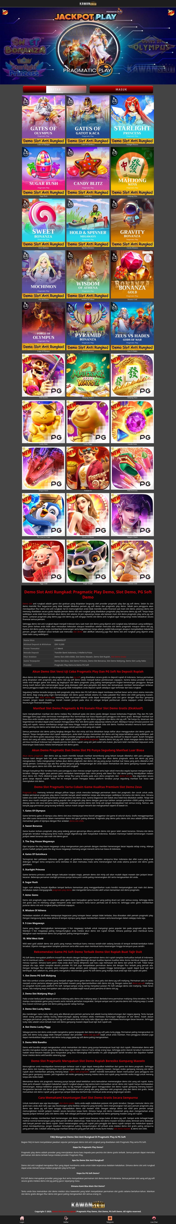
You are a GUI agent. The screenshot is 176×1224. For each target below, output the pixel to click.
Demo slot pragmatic (79, 1071)
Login (22, 1219)
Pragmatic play (29, 792)
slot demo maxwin (122, 1128)
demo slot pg (125, 776)
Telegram (110, 1219)
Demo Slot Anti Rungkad (64, 1211)
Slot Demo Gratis (118, 656)
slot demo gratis (66, 1103)
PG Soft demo (50, 960)
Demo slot (27, 603)
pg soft (77, 677)
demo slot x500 (76, 821)
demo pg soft (138, 983)
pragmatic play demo (62, 890)
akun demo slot (47, 697)
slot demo (77, 631)
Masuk (121, 89)
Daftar (54, 89)
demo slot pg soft (91, 1034)
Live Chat (153, 1219)
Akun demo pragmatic (33, 755)
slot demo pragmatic (89, 739)
